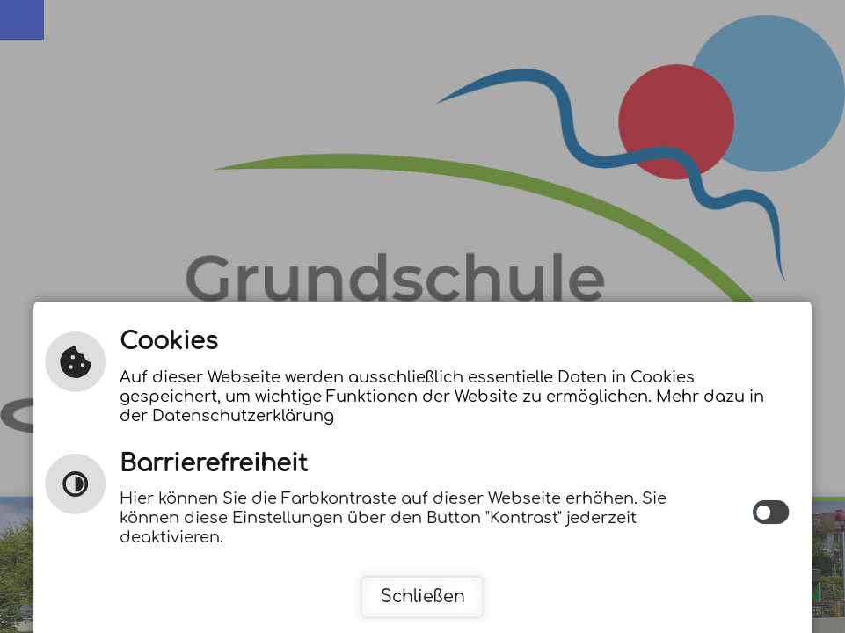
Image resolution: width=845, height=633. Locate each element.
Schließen (423, 596)
